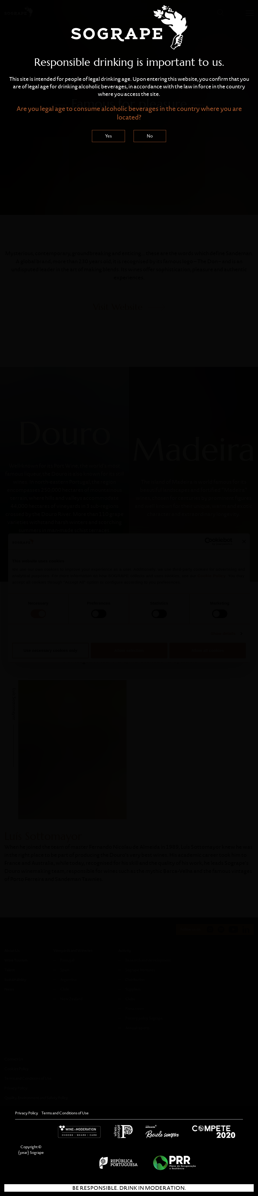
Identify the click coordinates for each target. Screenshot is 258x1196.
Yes (108, 136)
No (150, 136)
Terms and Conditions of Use (65, 1113)
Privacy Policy (26, 1113)
